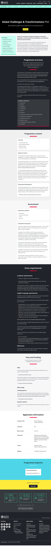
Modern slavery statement (44, 528)
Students (44, 1)
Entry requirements (7, 46)
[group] (11, 499)
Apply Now (25, 30)
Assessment (5, 44)
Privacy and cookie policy (44, 529)
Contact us (28, 525)
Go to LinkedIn (9, 526)
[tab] (20, 506)
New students (16, 6)
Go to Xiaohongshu (4, 531)
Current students (22, 6)
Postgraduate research (31, 531)
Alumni (49, 1)
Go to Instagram (7, 526)
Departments (40, 3)
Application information (8, 49)
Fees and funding (6, 48)
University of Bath (38, 447)
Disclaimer (41, 525)
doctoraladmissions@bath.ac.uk (32, 474)
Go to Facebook (2, 526)
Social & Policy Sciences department (36, 82)
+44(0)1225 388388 (17, 532)
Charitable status (4, 543)
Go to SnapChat (2, 528)
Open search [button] (50, 3)
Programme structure (7, 41)
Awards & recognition (38, 6)
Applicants (10, 6)
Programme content (7, 42)
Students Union (29, 535)
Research (23, 3)
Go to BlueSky (4, 526)
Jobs (27, 540)
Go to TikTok (4, 528)
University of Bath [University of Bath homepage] (5, 2)
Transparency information (44, 531)
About (45, 3)
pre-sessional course (36, 329)
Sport (34, 3)
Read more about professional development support (30, 196)
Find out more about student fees (25, 384)
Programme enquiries (7, 51)
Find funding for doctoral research (25, 400)
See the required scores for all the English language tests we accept (31, 321)
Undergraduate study (30, 526)
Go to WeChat (7, 528)
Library (27, 534)
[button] (18, 507)
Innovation (29, 3)
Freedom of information (44, 526)
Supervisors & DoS (30, 6)
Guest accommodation (31, 538)
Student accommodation (31, 537)
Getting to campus (19, 534)
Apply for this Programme (8, 53)
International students (31, 532)
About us (45, 6)
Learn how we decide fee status (24, 376)
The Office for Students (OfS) (40, 452)
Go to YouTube (2, 531)
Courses (18, 3)
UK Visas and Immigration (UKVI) (25, 341)
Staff (40, 1)
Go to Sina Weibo (9, 528)
